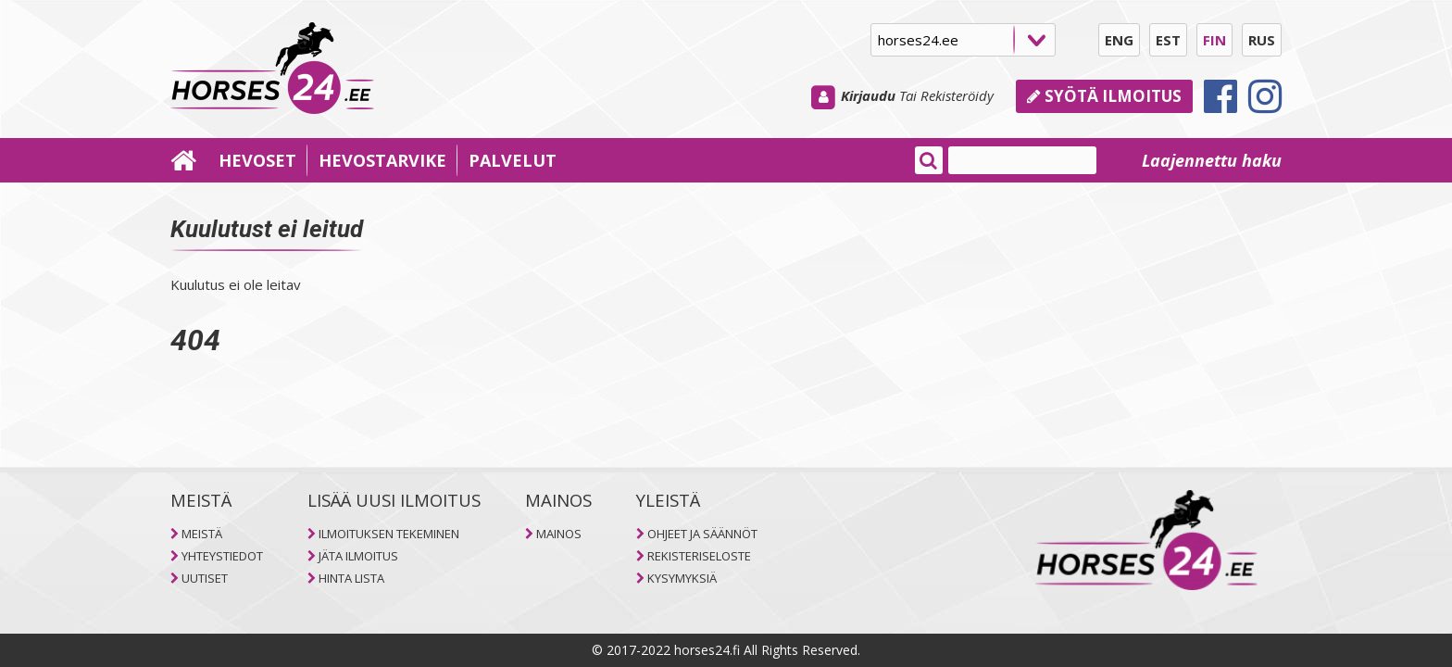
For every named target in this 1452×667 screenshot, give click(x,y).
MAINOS (559, 533)
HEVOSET (257, 160)
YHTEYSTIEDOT (222, 555)
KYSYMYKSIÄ (682, 578)
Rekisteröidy (957, 95)
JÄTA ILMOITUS (358, 555)
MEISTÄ (202, 533)
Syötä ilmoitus (1104, 96)
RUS (1261, 40)
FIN (1214, 40)
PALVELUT (513, 160)
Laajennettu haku (1212, 160)
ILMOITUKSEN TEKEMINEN (389, 533)
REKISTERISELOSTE (699, 555)
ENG (1119, 40)
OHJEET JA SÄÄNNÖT (702, 533)
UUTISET (205, 578)
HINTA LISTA (351, 578)
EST (1168, 40)
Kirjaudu (868, 95)
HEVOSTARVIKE (382, 160)
